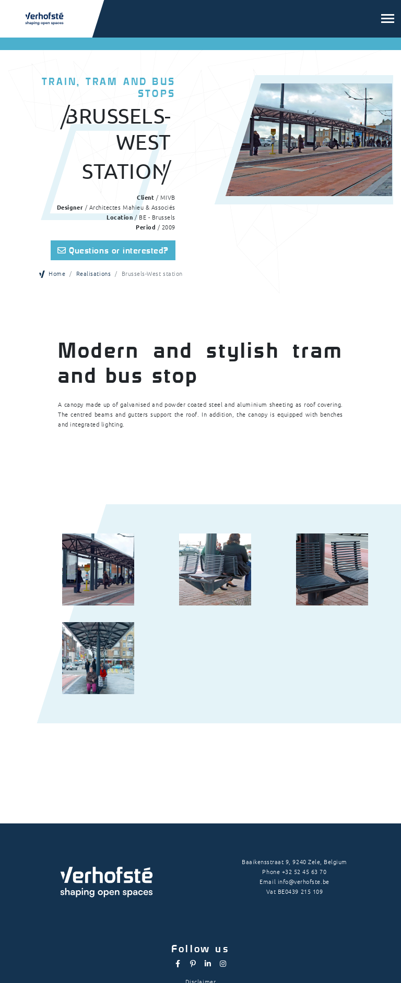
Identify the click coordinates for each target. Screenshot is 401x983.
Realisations (93, 273)
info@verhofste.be (303, 881)
